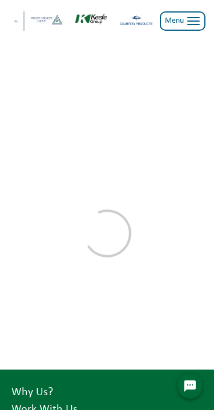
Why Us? (32, 392)
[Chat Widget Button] (190, 386)
